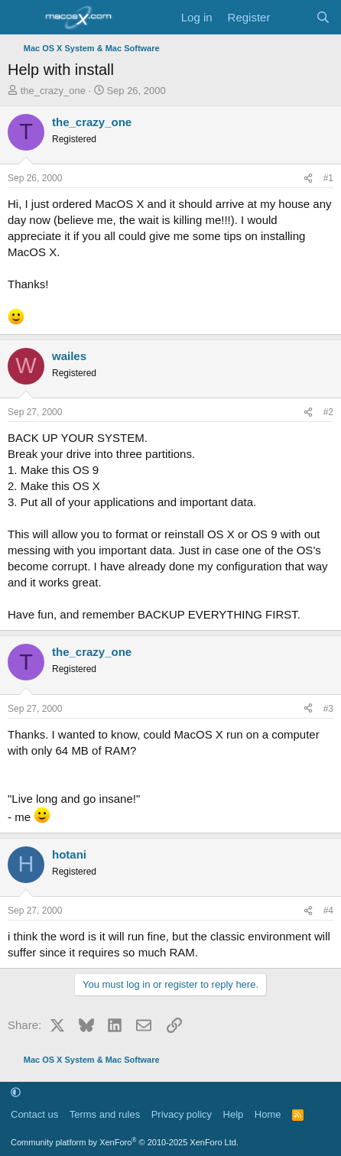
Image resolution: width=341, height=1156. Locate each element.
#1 (328, 178)
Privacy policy (181, 1114)
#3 (328, 708)
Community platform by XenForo (125, 1142)
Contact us (34, 1114)
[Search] (323, 17)
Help (233, 1114)
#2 (328, 412)
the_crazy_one (53, 90)
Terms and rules (105, 1114)
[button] (16, 1093)
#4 (328, 910)
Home (268, 1114)
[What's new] (292, 17)
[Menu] (21, 17)
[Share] (308, 178)
